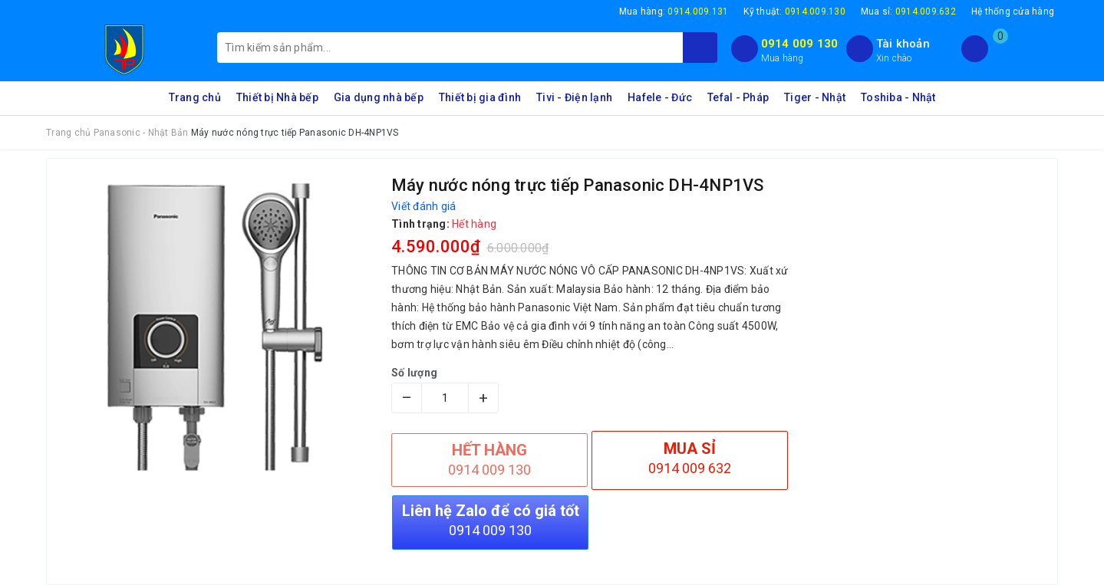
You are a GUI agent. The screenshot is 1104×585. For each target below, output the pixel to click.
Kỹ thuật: (794, 11)
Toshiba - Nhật (898, 97)
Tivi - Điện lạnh (574, 97)
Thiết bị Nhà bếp (277, 97)
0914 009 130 (800, 44)
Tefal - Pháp (738, 97)
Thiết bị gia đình (480, 97)
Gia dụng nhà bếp (378, 97)
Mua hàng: (674, 11)
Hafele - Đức (660, 97)
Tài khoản (903, 44)
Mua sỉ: (908, 11)
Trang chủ (195, 97)
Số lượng (414, 372)
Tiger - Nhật (814, 97)
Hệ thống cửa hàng (1012, 11)
